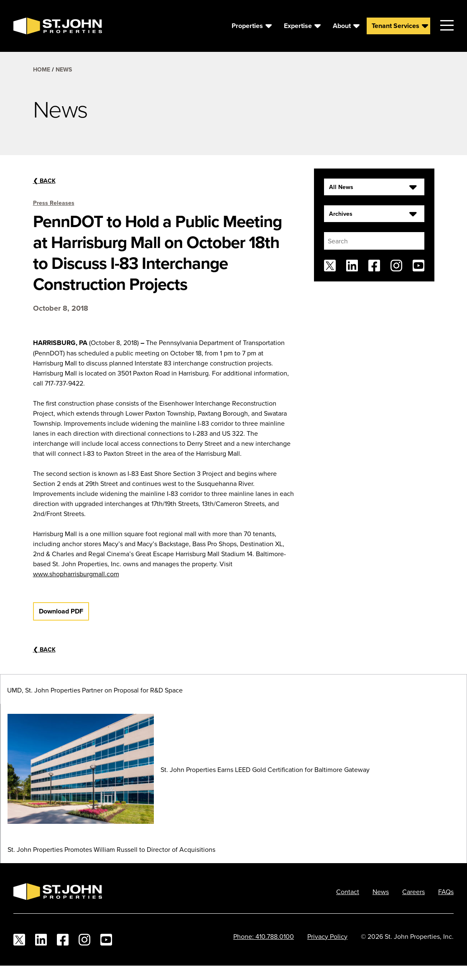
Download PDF (61, 611)
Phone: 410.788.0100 (263, 936)
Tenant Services (395, 26)
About (342, 26)
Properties (247, 26)
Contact (347, 891)
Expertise (298, 26)
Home (41, 69)
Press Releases (53, 203)
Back (44, 180)
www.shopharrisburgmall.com (76, 573)
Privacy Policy (327, 936)
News (64, 69)
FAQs (446, 891)
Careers (413, 891)
